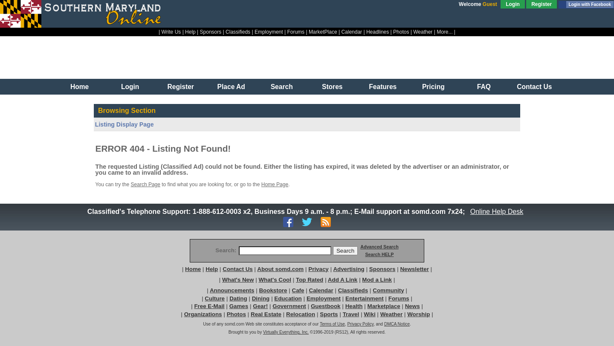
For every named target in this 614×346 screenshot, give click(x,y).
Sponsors (211, 32)
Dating (238, 298)
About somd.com (280, 269)
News (412, 306)
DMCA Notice (397, 324)
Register (541, 4)
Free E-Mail (209, 306)
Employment (269, 32)
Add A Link (342, 280)
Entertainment (364, 298)
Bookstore (273, 290)
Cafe (298, 290)
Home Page (274, 184)
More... (444, 32)
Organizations (203, 314)
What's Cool (274, 280)
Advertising (348, 269)
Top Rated (309, 280)
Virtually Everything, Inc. (286, 332)
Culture (215, 298)
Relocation (300, 314)
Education (287, 298)
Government (289, 306)
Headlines (377, 32)
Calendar (351, 32)
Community (388, 290)
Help (190, 32)
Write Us (171, 32)
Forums (295, 32)
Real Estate (266, 314)
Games (238, 306)
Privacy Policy (360, 324)
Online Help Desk (497, 211)
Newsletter (414, 269)
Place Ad (231, 86)
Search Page (145, 184)
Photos (401, 32)
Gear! (260, 306)
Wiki (369, 314)
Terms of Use (332, 324)
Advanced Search (379, 246)
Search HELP (379, 254)
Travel (351, 314)
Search (282, 86)
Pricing (433, 86)
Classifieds (238, 32)
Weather (422, 32)
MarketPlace (323, 32)
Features (383, 86)
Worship (418, 314)
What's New (238, 280)
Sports (329, 314)
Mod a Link (377, 280)
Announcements (232, 290)
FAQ (484, 86)
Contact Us (534, 86)
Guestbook (326, 306)
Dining (260, 298)
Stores (332, 86)
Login (513, 4)
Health (354, 306)
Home (79, 86)
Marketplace (384, 306)
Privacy (318, 269)
